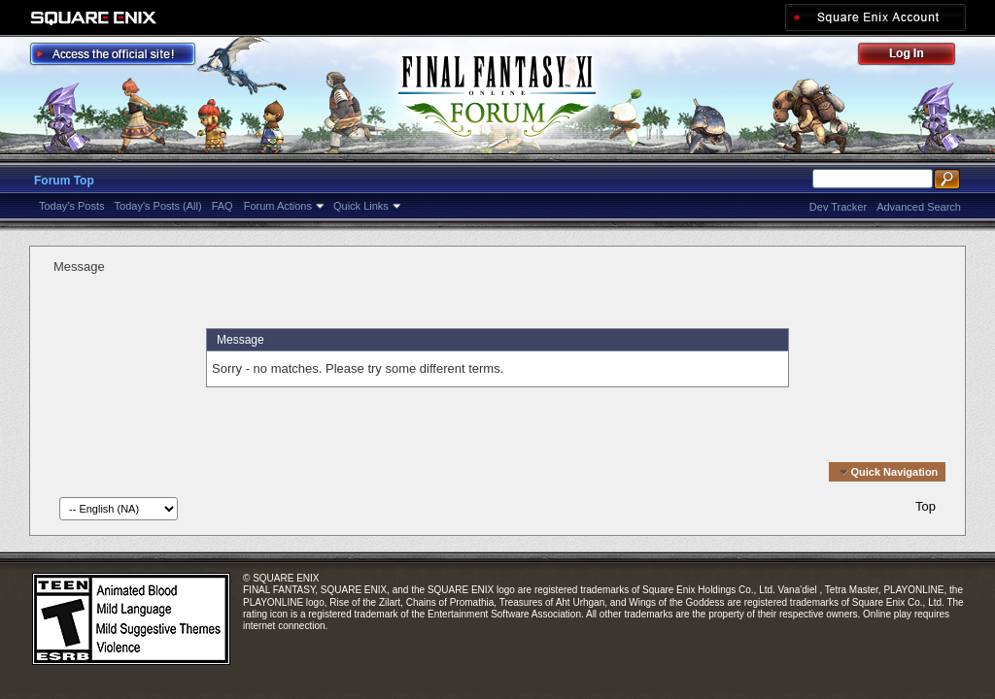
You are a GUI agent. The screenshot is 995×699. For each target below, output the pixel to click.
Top (925, 506)
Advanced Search (918, 207)
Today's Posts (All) (158, 206)
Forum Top (64, 180)
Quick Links (361, 206)
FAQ (222, 206)
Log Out (916, 57)
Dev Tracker (838, 207)
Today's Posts (72, 206)
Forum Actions (278, 206)
